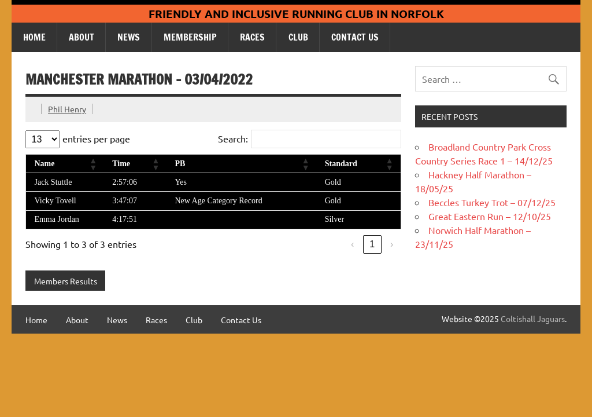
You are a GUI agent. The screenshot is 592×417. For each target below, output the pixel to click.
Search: (233, 138)
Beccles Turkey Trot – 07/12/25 (492, 202)
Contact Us (355, 37)
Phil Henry (67, 109)
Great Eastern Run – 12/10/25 (489, 216)
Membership (190, 37)
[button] (92, 164)
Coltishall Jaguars (533, 318)
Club (298, 37)
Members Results (65, 281)
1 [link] (372, 244)
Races (252, 37)
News (128, 37)
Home (34, 37)
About (81, 37)
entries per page (96, 138)
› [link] (391, 244)
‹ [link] (352, 244)
